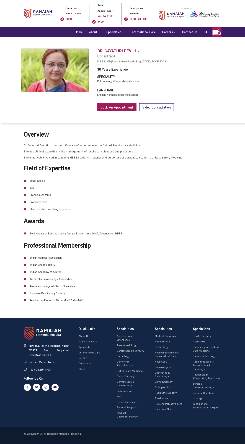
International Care (143, 32)
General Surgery (126, 407)
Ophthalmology (164, 381)
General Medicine (127, 401)
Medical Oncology (165, 336)
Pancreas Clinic (164, 409)
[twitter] (36, 387)
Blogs (82, 369)
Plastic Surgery (202, 336)
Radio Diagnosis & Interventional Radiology (203, 365)
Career (83, 358)
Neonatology (162, 341)
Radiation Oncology (204, 356)
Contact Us (189, 32)
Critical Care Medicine (130, 370)
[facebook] (27, 387)
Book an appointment (117, 107)
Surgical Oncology (204, 392)
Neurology (161, 361)
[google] (45, 387)
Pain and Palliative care (168, 403)
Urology (197, 398)
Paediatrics (161, 398)
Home (79, 32)
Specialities (85, 347)
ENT (119, 396)
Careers (167, 32)
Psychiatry (199, 341)
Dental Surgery (125, 376)
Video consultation (158, 107)
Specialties (113, 32)
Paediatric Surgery (166, 392)
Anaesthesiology (126, 345)
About (93, 32)
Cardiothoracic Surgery (130, 350)
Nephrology (162, 347)
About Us (84, 336)
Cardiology (123, 356)
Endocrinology (125, 391)
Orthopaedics (163, 387)
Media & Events (88, 341)
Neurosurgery (163, 367)
